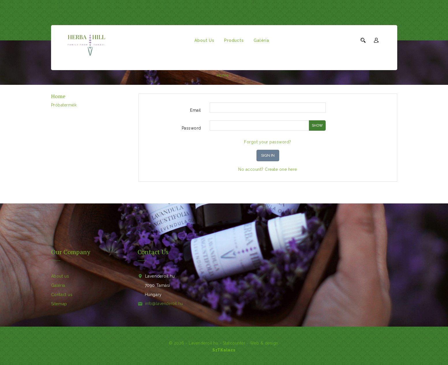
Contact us (62, 294)
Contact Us (153, 252)
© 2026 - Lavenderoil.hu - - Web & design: (224, 343)
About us (204, 40)
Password (191, 128)
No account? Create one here (267, 169)
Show (317, 125)
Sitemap (59, 304)
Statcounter (234, 343)
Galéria (261, 40)
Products (233, 40)
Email (195, 110)
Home (58, 96)
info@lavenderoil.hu (164, 303)
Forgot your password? (267, 142)
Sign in (268, 155)
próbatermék (64, 105)
